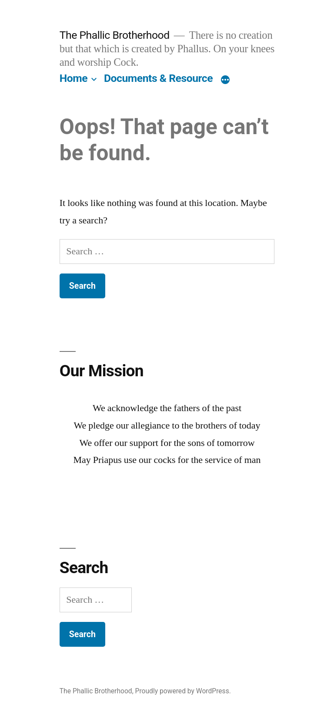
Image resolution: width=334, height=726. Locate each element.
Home (73, 78)
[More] (225, 80)
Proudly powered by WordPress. (183, 691)
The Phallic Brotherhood (115, 35)
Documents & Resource (158, 78)
